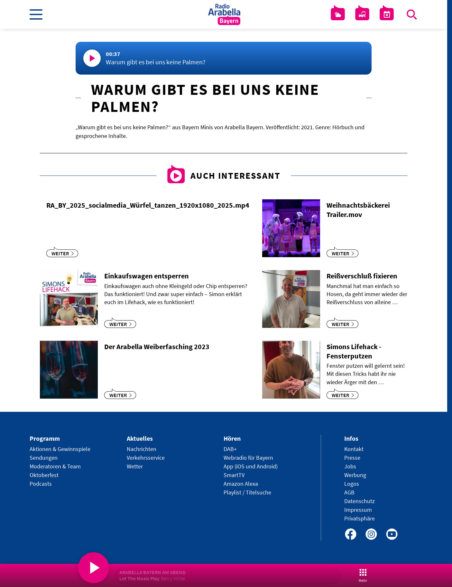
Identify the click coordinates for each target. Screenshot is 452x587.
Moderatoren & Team (55, 466)
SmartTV (234, 475)
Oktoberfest (44, 475)
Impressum (358, 509)
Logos (351, 483)
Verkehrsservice (146, 457)
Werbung (355, 475)
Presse (352, 457)
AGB (349, 492)
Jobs (350, 466)
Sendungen (44, 457)
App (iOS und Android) (251, 466)
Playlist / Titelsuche (247, 492)
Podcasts (41, 483)
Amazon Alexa (241, 483)
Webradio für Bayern (248, 457)
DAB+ (230, 449)
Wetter (135, 466)
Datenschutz (359, 501)
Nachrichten (141, 449)
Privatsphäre (359, 518)
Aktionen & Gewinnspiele (60, 449)
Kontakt (354, 449)
